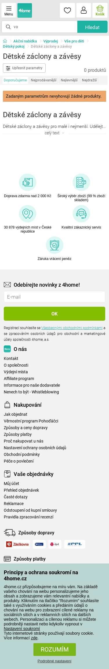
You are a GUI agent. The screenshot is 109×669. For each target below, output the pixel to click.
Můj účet (11, 483)
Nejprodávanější (43, 80)
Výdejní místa (16, 372)
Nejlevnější (69, 80)
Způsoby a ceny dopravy (26, 428)
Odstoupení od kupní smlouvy (30, 510)
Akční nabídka (25, 41)
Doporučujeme (15, 80)
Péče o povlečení (18, 461)
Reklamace (14, 504)
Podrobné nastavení (54, 661)
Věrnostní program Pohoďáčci (31, 421)
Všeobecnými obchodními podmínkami (72, 328)
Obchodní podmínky (22, 454)
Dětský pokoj (13, 46)
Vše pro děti (74, 41)
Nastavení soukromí (22, 628)
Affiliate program (19, 379)
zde (34, 638)
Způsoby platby (18, 434)
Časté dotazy (16, 497)
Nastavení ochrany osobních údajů (35, 448)
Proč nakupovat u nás (23, 441)
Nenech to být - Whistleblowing (31, 392)
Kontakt (11, 358)
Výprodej (50, 41)
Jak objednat (15, 414)
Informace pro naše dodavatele (32, 385)
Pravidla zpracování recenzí (28, 517)
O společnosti (16, 365)
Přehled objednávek (21, 490)
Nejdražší (89, 80)
